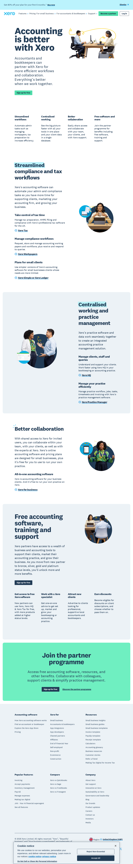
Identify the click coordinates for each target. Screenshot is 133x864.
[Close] (115, 846)
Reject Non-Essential (96, 852)
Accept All (95, 858)
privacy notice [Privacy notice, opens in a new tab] (49, 856)
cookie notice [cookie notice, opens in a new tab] (34, 856)
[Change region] (111, 839)
